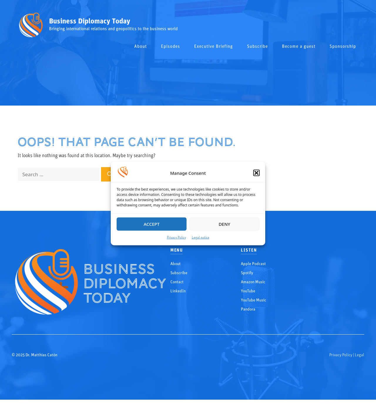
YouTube (248, 291)
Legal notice (200, 237)
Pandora (248, 309)
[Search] (110, 174)
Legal (359, 355)
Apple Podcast (253, 264)
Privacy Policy (176, 237)
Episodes (170, 47)
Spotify (247, 273)
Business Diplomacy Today (89, 21)
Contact (177, 282)
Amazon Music (253, 282)
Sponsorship (343, 47)
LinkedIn (178, 291)
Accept (152, 224)
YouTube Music (253, 300)
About (140, 47)
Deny (224, 224)
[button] (256, 173)
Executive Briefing (213, 47)
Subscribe (257, 47)
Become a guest (298, 47)
